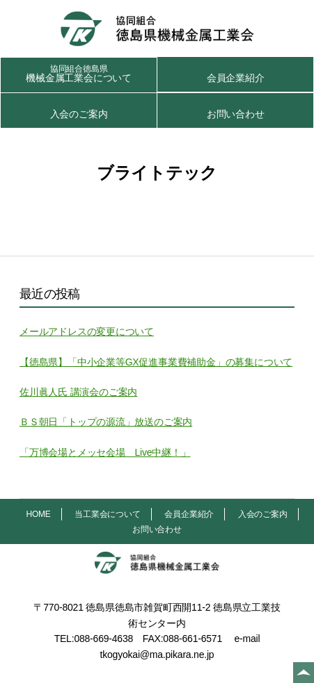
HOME (38, 514)
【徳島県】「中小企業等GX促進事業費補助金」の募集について (155, 362)
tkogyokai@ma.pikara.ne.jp (157, 654)
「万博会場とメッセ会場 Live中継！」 (104, 452)
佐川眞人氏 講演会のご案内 (78, 391)
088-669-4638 (103, 638)
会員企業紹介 (236, 77)
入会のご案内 (79, 114)
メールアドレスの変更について (86, 331)
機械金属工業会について (79, 73)
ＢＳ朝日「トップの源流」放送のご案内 (105, 421)
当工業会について (107, 514)
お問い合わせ (236, 114)
